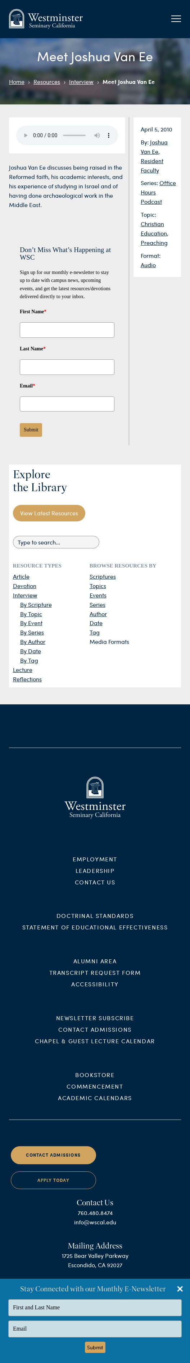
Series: (150, 183)
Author (98, 614)
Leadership (95, 877)
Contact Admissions (95, 1036)
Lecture (22, 669)
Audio (148, 265)
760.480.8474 (95, 1220)
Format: (150, 255)
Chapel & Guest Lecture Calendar (95, 1048)
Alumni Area (95, 968)
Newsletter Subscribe (95, 1025)
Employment (95, 866)
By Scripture (36, 604)
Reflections (27, 679)
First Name (33, 311)
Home (16, 81)
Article (21, 576)
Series (97, 604)
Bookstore (94, 1082)
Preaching (154, 242)
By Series (32, 632)
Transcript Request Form (95, 979)
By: (145, 142)
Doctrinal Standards (95, 923)
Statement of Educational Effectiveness (95, 934)
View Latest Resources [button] (49, 513)
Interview (81, 81)
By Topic (31, 614)
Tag (95, 632)
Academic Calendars (95, 1105)
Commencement (95, 1093)
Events (98, 595)
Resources (46, 81)
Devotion (24, 585)
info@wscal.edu (95, 1229)
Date (96, 623)
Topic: (148, 214)
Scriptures (103, 576)
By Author (32, 641)
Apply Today (53, 1187)
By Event (31, 623)
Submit (31, 429)
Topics (98, 585)
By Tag (29, 660)
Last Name (33, 348)
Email (27, 386)
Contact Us (95, 889)
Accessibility (95, 991)
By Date (30, 651)
